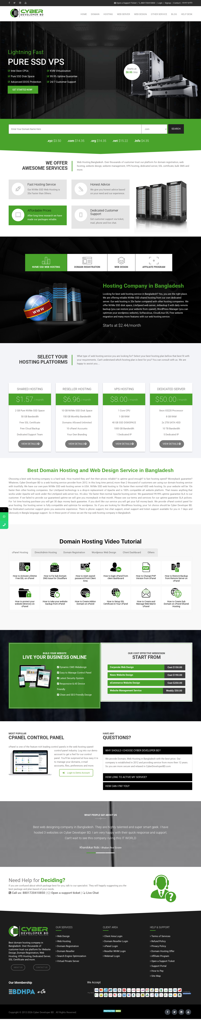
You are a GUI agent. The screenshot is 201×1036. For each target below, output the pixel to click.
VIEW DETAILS (30, 443)
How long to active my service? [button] (126, 777)
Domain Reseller (65, 951)
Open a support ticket (63, 893)
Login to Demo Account (76, 773)
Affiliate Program (160, 956)
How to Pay (157, 970)
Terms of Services (160, 936)
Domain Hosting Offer (162, 951)
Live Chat (90, 893)
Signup (168, 3)
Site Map (156, 976)
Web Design (140, 14)
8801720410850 (148, 3)
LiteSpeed (59, 490)
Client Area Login (113, 936)
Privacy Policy (158, 946)
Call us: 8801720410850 (27, 893)
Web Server (123, 14)
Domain (95, 14)
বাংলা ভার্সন (187, 3)
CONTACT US (41, 967)
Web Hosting (64, 941)
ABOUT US (18, 967)
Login (160, 3)
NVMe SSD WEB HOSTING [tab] (46, 262)
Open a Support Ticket (125, 3)
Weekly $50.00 (174, 690)
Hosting (108, 14)
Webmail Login (112, 956)
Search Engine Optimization (71, 956)
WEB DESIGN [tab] (121, 262)
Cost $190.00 (175, 675)
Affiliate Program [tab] (153, 262)
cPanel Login (111, 946)
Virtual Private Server (68, 961)
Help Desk (186, 14)
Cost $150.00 (175, 667)
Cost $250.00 (175, 683)
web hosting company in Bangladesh (111, 512)
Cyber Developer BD (43, 1012)
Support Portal (158, 966)
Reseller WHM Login (115, 951)
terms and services (141, 497)
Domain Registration (68, 946)
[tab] (147, 751)
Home (84, 14)
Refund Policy (158, 941)
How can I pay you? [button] (117, 786)
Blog (174, 14)
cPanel (170, 501)
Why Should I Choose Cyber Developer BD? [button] (133, 750)
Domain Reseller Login (116, 941)
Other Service (159, 14)
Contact (176, 3)
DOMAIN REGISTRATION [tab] (87, 262)
